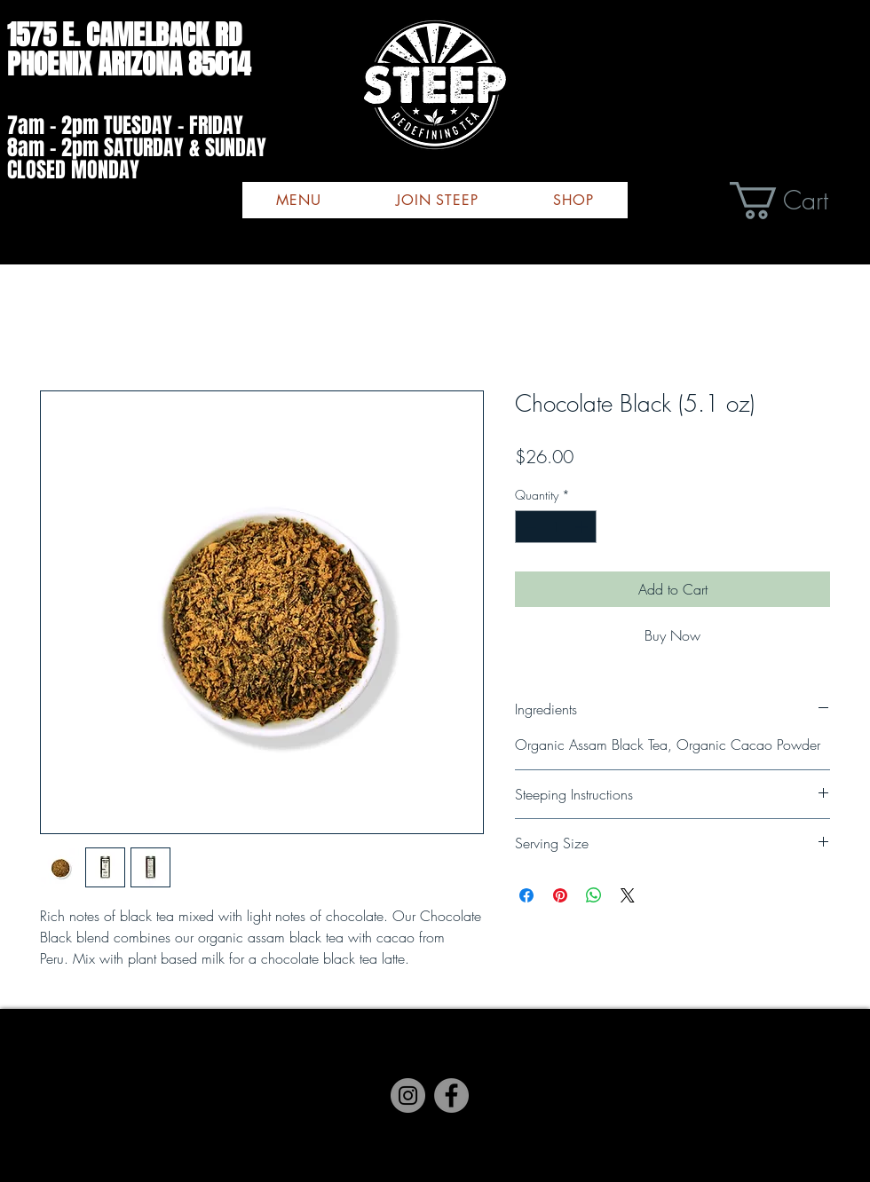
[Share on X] (627, 895)
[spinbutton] (556, 526)
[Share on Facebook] (526, 895)
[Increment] (583, 526)
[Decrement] (529, 526)
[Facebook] (398, 1077)
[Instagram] (435, 1077)
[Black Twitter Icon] (471, 1077)
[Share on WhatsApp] (594, 895)
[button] (800, 200)
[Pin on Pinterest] (560, 895)
